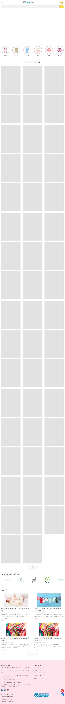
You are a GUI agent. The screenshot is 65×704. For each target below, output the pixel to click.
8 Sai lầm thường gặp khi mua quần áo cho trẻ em (16, 604)
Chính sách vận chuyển (40, 662)
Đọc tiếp (3, 614)
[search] (61, 6)
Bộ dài (27, 49)
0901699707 (12, 674)
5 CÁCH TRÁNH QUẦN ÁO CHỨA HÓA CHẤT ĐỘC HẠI (15, 633)
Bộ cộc (16, 49)
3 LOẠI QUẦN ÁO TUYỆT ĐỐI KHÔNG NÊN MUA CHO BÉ (47, 633)
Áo (49, 49)
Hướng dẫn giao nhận (7, 695)
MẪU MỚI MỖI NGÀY (32, 56)
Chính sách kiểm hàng (39, 669)
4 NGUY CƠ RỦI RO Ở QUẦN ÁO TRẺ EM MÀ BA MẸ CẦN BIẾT (48, 604)
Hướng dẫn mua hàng (7, 690)
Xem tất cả (32, 561)
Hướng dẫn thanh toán (7, 693)
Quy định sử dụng (38, 672)
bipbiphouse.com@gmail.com (14, 676)
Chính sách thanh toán (40, 667)
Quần (59, 49)
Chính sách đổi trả (38, 664)
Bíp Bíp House (16, 702)
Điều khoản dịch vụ (6, 698)
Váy (38, 49)
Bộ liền (5, 49)
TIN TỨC (4, 584)
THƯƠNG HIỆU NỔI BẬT (10, 568)
